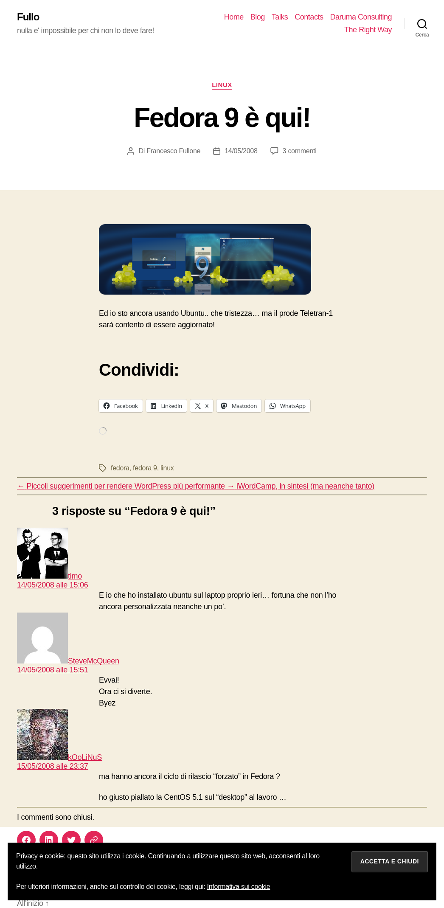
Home (234, 17)
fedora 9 (145, 468)
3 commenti (300, 151)
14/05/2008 (241, 151)
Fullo (28, 17)
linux (222, 84)
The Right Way (368, 29)
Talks (280, 17)
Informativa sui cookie (238, 886)
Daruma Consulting (361, 17)
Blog (257, 17)
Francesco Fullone (173, 151)
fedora (120, 468)
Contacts (309, 17)
